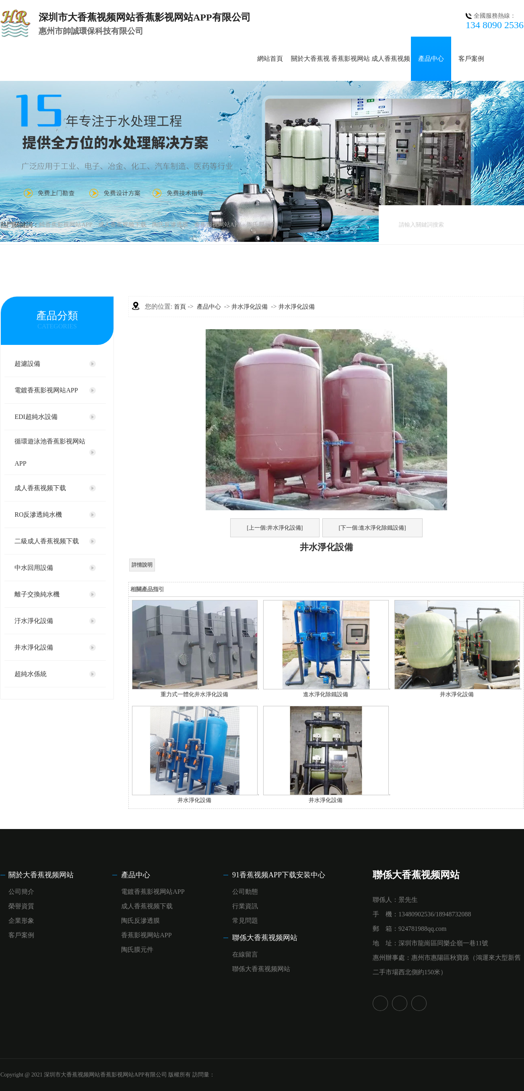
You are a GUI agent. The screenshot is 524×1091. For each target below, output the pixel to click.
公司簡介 (21, 891)
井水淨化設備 (33, 647)
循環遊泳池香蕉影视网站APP (49, 452)
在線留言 (245, 954)
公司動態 (245, 891)
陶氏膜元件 (262, 224)
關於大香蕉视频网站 (41, 875)
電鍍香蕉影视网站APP (46, 390)
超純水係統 (30, 673)
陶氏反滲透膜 (170, 224)
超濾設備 (27, 363)
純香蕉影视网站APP (66, 224)
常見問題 (245, 920)
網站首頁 (270, 58)
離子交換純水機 (37, 594)
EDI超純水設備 (36, 416)
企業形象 (21, 920)
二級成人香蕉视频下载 (46, 541)
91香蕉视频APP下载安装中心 (278, 875)
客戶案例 (471, 58)
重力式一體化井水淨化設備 (194, 694)
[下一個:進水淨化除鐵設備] (372, 528)
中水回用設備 (33, 567)
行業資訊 (245, 906)
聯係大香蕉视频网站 (264, 938)
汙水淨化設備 (33, 620)
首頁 (180, 306)
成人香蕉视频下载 (122, 224)
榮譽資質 (21, 906)
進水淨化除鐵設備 (325, 694)
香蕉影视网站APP (217, 224)
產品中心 (431, 58)
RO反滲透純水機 (38, 514)
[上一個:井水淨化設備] (275, 528)
